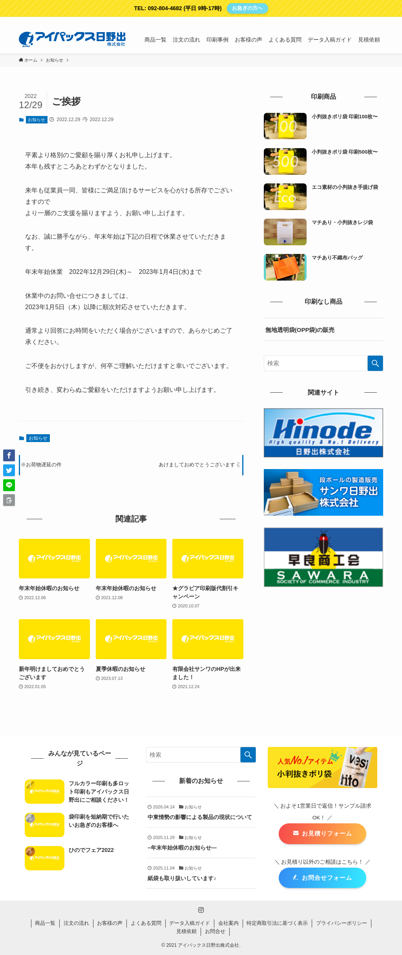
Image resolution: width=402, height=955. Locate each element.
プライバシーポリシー (341, 923)
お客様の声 (109, 923)
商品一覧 (45, 923)
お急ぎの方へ (247, 8)
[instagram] (368, 21)
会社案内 (228, 923)
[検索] (378, 21)
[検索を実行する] (375, 363)
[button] (9, 455)
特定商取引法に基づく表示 (277, 923)
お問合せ (215, 931)
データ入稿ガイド (189, 923)
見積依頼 (186, 931)
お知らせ (36, 119)
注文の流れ (76, 923)
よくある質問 (146, 923)
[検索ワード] (323, 363)
